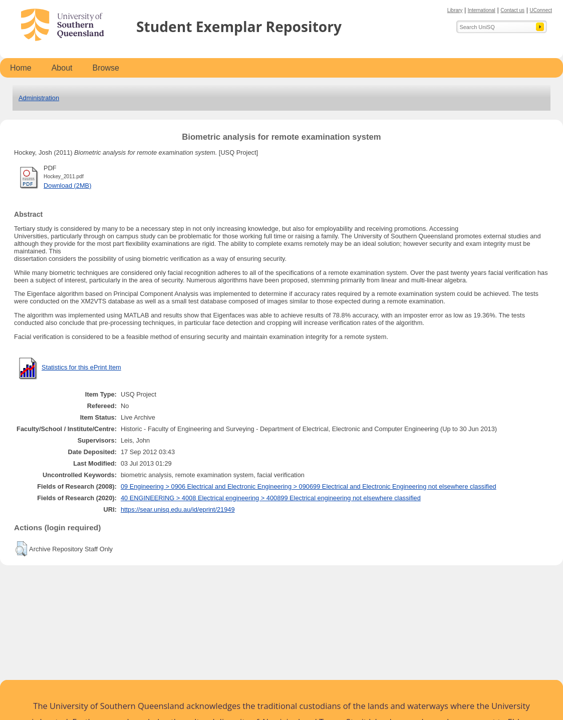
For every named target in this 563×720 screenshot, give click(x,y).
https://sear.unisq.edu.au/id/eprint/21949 (178, 509)
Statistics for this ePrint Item (81, 367)
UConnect (541, 10)
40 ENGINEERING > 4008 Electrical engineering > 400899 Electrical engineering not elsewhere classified (271, 498)
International (481, 10)
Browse (106, 68)
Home (21, 68)
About (62, 68)
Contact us (512, 10)
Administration (39, 98)
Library (455, 10)
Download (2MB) (67, 185)
